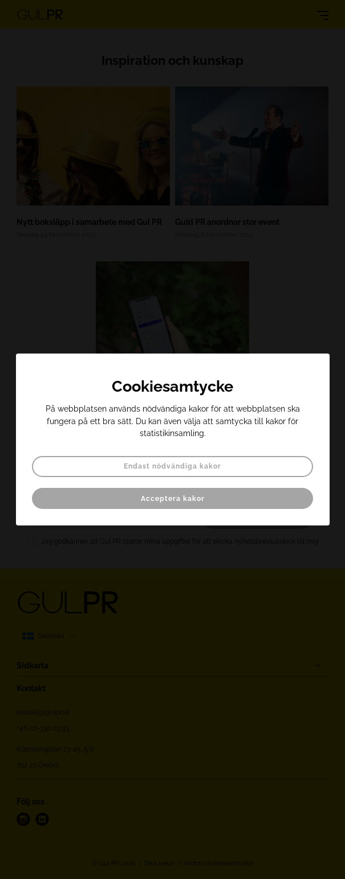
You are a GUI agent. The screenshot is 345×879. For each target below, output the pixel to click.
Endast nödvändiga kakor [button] (172, 466)
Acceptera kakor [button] (173, 499)
